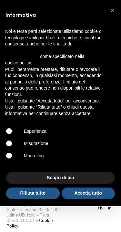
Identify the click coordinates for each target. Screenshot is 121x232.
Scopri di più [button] (60, 177)
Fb (100, 208)
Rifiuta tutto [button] (32, 193)
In (109, 208)
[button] (112, 10)
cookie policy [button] (18, 62)
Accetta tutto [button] (88, 193)
